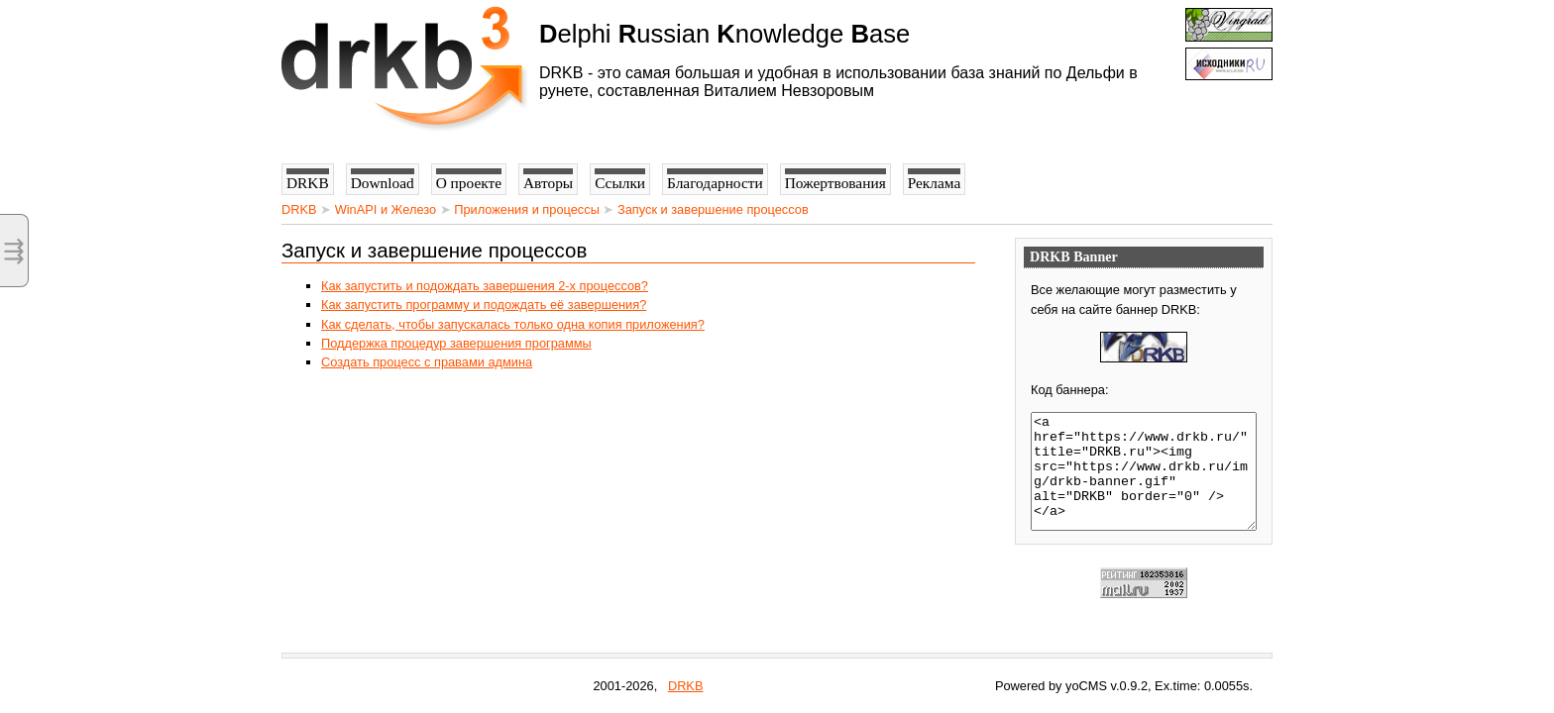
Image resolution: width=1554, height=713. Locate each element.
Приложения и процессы (527, 209)
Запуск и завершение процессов (713, 209)
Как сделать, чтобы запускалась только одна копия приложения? (513, 324)
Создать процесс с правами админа (426, 362)
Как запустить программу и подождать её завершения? (483, 304)
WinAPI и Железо (385, 209)
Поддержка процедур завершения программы (456, 343)
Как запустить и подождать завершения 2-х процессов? (484, 285)
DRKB (299, 209)
